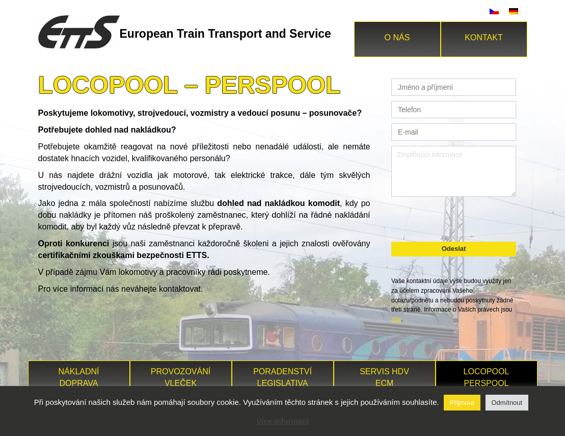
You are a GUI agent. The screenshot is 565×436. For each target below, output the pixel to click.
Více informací (282, 421)
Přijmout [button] (462, 402)
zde (396, 319)
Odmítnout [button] (507, 402)
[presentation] (453, 218)
